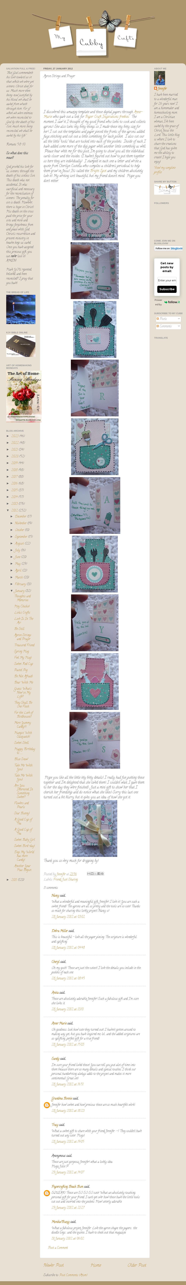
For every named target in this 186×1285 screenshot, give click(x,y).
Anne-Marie (59, 1023)
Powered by (167, 302)
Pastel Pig (20, 670)
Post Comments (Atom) (73, 1275)
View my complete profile (164, 170)
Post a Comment (58, 1248)
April (18, 570)
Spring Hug (21, 651)
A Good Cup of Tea (23, 821)
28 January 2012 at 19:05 (68, 1141)
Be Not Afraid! (23, 676)
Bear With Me (23, 682)
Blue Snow (21, 759)
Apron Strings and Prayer (22, 637)
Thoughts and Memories (22, 598)
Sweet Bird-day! (24, 846)
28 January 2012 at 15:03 (68, 1044)
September (21, 537)
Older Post (137, 1265)
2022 (15, 443)
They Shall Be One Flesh (23, 705)
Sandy (55, 1059)
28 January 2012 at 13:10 (67, 1009)
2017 (14, 477)
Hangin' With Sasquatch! (23, 735)
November (21, 523)
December (21, 516)
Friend (57, 879)
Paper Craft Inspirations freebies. (107, 117)
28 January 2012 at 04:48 (68, 947)
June (18, 557)
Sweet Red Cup (23, 664)
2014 (14, 497)
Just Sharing (70, 879)
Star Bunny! (22, 813)
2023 (15, 436)
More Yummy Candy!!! (22, 725)
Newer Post (53, 1265)
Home (95, 1265)
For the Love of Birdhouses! (23, 714)
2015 (14, 490)
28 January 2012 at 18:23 (68, 1111)
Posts (162, 319)
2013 (14, 504)
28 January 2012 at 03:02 (68, 917)
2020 (15, 456)
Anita (55, 993)
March (19, 577)
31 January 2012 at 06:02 (68, 1238)
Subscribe (167, 289)
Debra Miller (60, 931)
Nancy (55, 895)
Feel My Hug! (23, 657)
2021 (15, 449)
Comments (164, 326)
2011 (14, 880)
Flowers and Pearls (21, 805)
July (18, 550)
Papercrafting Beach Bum (67, 1187)
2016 (14, 483)
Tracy (55, 1125)
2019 (14, 463)
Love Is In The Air (23, 621)
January (20, 591)
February (21, 584)
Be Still (19, 629)
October (20, 530)
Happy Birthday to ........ (24, 751)
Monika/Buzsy (60, 1222)
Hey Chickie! (22, 606)
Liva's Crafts (22, 612)
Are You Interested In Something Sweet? (23, 791)
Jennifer (162, 89)
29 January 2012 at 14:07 (68, 1172)
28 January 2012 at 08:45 (68, 978)
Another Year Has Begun (22, 868)
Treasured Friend (24, 645)
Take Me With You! (23, 767)
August (20, 543)
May (18, 564)
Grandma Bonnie (62, 1098)
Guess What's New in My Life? (23, 693)
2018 (14, 470)
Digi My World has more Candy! (24, 856)
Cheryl (55, 962)
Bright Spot (98, 171)
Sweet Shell (21, 743)
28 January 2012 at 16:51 (67, 1084)
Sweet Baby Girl (24, 840)
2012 (15, 510)
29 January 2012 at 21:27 (68, 1207)
